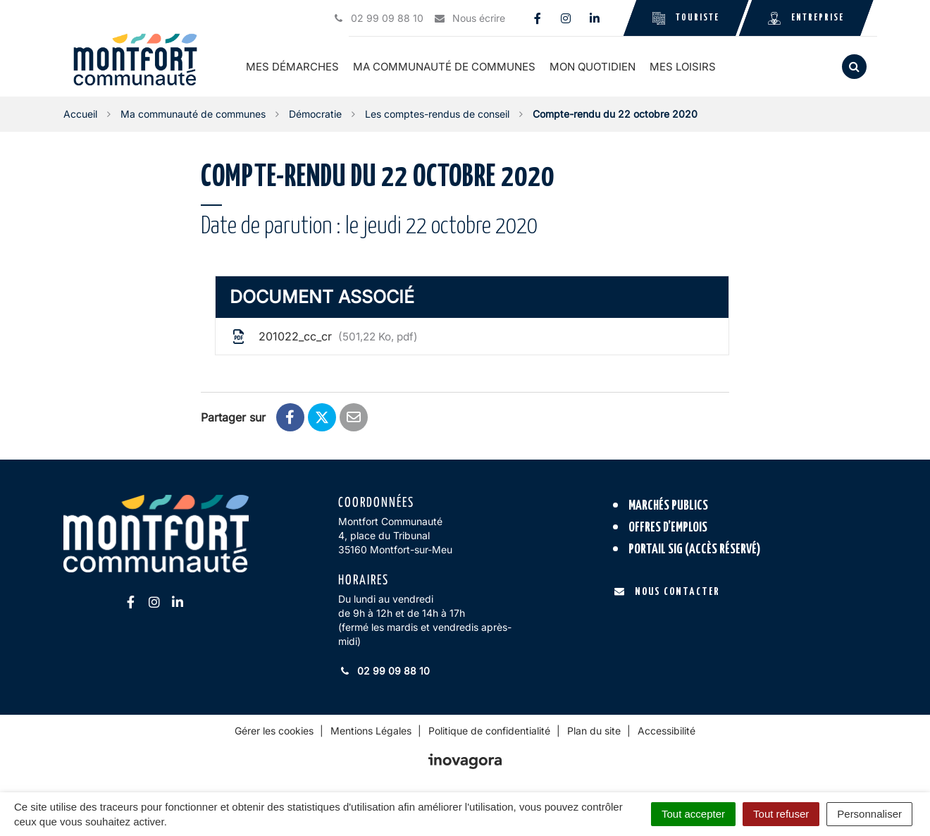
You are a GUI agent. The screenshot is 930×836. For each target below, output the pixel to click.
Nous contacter (666, 591)
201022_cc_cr (324, 336)
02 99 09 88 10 (384, 671)
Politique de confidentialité (489, 731)
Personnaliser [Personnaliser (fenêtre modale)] (869, 814)
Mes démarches (293, 66)
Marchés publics (668, 505)
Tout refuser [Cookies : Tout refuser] (781, 814)
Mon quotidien (593, 66)
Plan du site (594, 731)
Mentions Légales (370, 731)
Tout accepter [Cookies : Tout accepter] (693, 814)
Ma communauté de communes (445, 66)
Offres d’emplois (667, 527)
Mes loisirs (683, 66)
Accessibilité (666, 731)
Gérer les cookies (274, 731)
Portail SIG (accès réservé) (694, 548)
